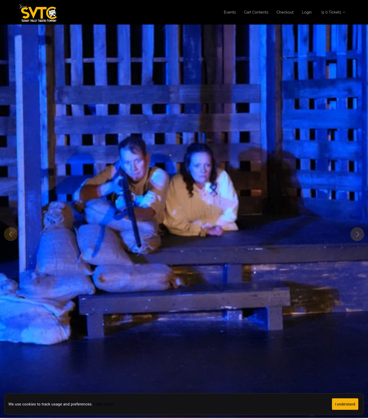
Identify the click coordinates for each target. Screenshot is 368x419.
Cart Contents (256, 12)
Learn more (103, 403)
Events (230, 12)
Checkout (285, 12)
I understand (345, 404)
